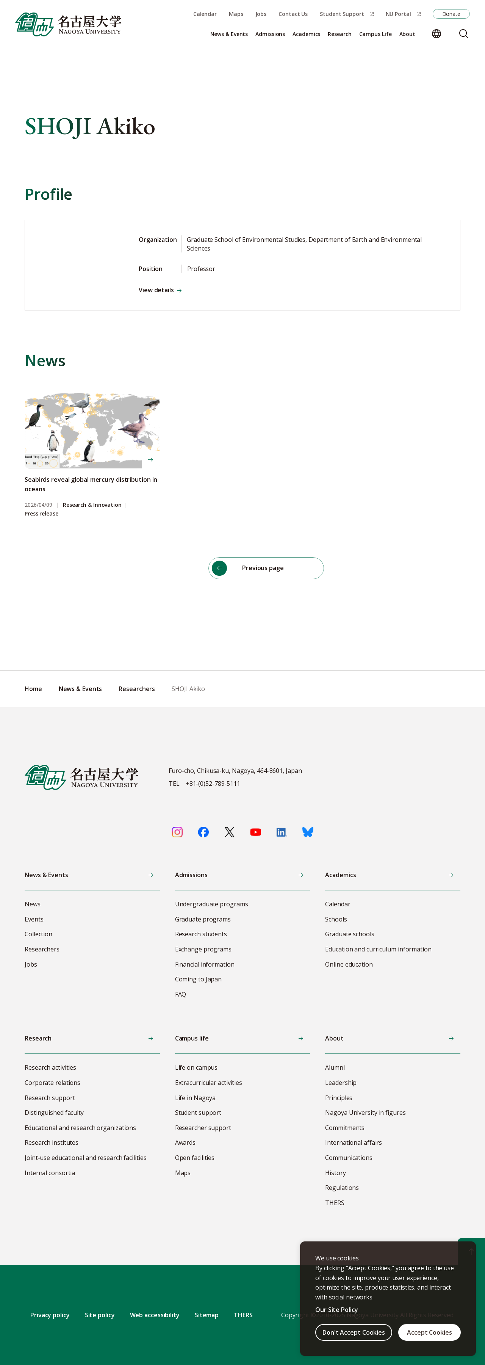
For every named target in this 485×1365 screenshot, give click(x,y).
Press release (41, 514)
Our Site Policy (336, 1309)
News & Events (80, 689)
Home (33, 689)
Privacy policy (50, 1315)
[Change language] (436, 34)
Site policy (100, 1315)
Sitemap (207, 1315)
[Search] (464, 34)
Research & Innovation (92, 505)
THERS (243, 1315)
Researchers (137, 689)
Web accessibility (155, 1315)
